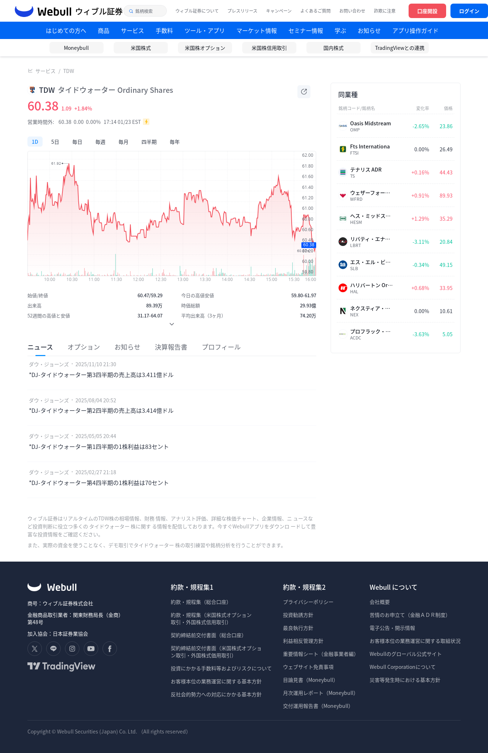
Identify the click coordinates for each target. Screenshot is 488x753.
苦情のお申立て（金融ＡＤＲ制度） (410, 614)
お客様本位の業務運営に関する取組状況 (415, 640)
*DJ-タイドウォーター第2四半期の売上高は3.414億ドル (101, 410)
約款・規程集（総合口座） (201, 601)
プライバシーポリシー (308, 601)
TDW (68, 70)
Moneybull (76, 47)
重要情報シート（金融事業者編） (321, 653)
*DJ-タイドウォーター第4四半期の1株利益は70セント (99, 482)
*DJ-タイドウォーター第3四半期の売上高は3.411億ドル (101, 374)
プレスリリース (242, 11)
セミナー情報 (305, 30)
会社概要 (380, 601)
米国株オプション (205, 47)
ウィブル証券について (197, 11)
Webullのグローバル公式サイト (406, 653)
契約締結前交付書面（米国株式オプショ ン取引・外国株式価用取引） (216, 651)
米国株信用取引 (269, 47)
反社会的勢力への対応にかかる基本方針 (216, 694)
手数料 (164, 30)
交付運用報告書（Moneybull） (318, 705)
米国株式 (141, 47)
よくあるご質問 (315, 11)
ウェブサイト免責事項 (308, 666)
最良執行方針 (298, 627)
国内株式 (333, 47)
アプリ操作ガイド (415, 30)
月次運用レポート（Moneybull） (320, 692)
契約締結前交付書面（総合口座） (209, 635)
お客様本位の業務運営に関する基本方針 (216, 681)
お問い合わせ (352, 11)
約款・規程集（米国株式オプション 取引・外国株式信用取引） (211, 618)
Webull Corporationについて (403, 666)
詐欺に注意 (385, 11)
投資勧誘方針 (298, 614)
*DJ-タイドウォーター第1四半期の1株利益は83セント (99, 446)
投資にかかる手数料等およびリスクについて (221, 668)
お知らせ (369, 30)
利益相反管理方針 (303, 640)
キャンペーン (279, 11)
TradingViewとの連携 (399, 47)
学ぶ (340, 30)
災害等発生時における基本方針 (405, 679)
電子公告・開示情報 (392, 627)
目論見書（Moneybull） (310, 679)
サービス (45, 70)
